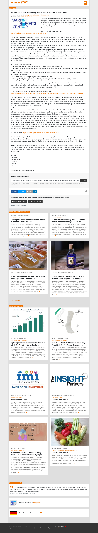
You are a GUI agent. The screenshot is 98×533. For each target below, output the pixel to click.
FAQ (10, 528)
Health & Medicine (62, 215)
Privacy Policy (19, 528)
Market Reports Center (26, 16)
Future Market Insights (16, 397)
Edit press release (35, 201)
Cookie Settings (60, 528)
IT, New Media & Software (23, 215)
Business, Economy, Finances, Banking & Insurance (36, 15)
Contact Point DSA (39, 528)
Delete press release (19, 201)
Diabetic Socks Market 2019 (17, 450)
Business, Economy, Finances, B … (25, 395)
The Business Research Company (19, 340)
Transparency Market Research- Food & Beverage (64, 450)
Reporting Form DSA (50, 528)
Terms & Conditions (29, 528)
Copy (84, 180)
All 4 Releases (14, 300)
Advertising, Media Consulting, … (25, 272)
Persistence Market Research (59, 340)
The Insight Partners (57, 397)
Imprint (14, 528)
